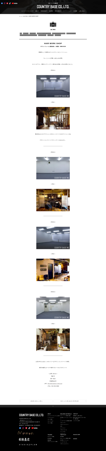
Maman (75, 439)
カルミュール (60, 35)
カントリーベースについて (26, 11)
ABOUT (49, 414)
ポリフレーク (34, 33)
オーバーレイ (62, 426)
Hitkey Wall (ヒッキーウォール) (45, 33)
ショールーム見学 (76, 420)
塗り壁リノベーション (64, 440)
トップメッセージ (51, 417)
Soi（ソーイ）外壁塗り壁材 (65, 415)
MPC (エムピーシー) (75, 33)
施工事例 (51, 11)
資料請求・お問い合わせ (77, 415)
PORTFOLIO (63, 435)
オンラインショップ (67, 11)
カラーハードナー (44, 35)
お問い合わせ (82, 11)
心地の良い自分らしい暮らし (36, 401)
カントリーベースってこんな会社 (53, 415)
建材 (36, 11)
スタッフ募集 (50, 422)
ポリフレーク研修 (51, 436)
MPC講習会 (49, 438)
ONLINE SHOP (76, 434)
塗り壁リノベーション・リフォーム (66, 417)
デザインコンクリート (64, 422)
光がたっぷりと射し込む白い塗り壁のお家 (69, 401)
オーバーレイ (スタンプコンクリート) (29, 35)
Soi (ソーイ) (26, 33)
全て (21, 33)
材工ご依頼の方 (58, 11)
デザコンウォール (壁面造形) (62, 33)
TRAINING (50, 435)
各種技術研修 (43, 11)
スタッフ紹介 (50, 419)
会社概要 (75, 11)
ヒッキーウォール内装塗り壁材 (65, 419)
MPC (61, 424)
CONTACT (75, 414)
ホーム (20, 16)
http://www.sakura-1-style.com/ (55, 383)
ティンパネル (53, 35)
